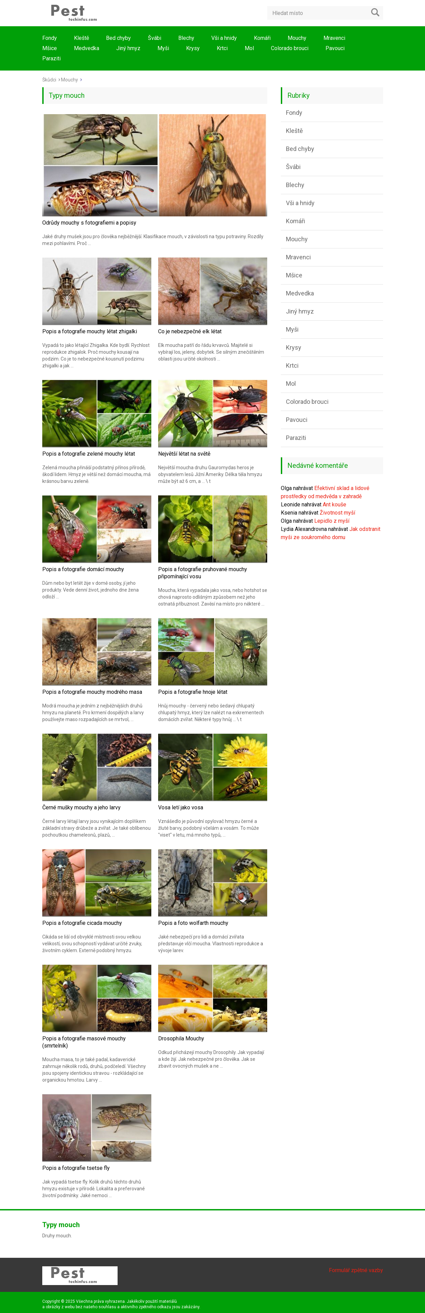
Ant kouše (334, 504)
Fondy (49, 38)
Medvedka (86, 48)
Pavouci (335, 48)
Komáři (262, 38)
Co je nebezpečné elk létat (190, 331)
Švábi (154, 38)
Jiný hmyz (128, 48)
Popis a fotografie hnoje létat (192, 692)
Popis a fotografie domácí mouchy (83, 569)
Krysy (193, 48)
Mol (249, 48)
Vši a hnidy (224, 38)
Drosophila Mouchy (181, 1038)
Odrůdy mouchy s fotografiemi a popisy (89, 222)
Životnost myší (337, 512)
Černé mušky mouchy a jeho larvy (81, 807)
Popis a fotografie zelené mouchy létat (88, 454)
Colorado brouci (289, 48)
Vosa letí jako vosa (180, 807)
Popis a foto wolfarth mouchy (193, 923)
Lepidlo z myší (331, 521)
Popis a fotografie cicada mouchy (82, 923)
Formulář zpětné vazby (356, 1270)
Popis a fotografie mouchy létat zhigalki (89, 331)
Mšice (49, 48)
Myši (163, 48)
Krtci (222, 48)
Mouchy (297, 38)
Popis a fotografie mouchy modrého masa (92, 692)
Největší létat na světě (184, 454)
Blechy (186, 38)
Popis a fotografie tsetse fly (76, 1168)
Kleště (81, 38)
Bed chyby (118, 38)
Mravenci (334, 38)
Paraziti (51, 58)
